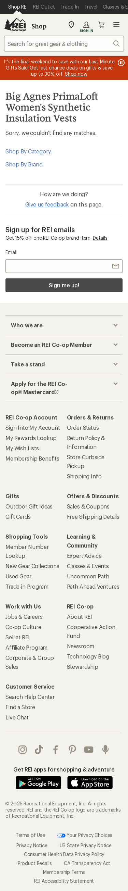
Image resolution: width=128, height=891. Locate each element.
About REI (80, 616)
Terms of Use (30, 835)
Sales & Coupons (88, 506)
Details (100, 238)
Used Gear (18, 576)
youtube (88, 749)
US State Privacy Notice (86, 845)
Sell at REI (17, 637)
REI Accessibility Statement (64, 881)
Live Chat (17, 717)
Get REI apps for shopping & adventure (64, 769)
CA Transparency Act (87, 863)
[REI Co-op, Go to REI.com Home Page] (15, 25)
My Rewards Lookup (31, 438)
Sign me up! (64, 285)
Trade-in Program (26, 586)
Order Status (83, 427)
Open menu (116, 25)
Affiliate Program (26, 647)
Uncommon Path (88, 576)
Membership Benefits (32, 458)
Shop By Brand (24, 164)
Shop (38, 26)
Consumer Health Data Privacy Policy (64, 854)
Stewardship (82, 666)
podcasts (105, 749)
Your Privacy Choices (85, 835)
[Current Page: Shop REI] (17, 7)
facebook (55, 749)
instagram (22, 749)
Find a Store (20, 707)
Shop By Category (28, 151)
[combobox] (64, 43)
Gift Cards (17, 516)
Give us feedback (47, 204)
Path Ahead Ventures (93, 586)
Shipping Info (84, 476)
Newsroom (81, 646)
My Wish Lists (22, 448)
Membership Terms (64, 872)
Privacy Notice (31, 845)
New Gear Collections (32, 566)
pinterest (72, 749)
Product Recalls (35, 863)
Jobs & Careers (24, 616)
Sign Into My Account (32, 427)
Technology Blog (88, 656)
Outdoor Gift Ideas (29, 506)
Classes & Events (88, 566)
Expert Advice (84, 555)
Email (11, 252)
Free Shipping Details (93, 516)
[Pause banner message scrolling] (120, 63)
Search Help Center (30, 696)
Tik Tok (38, 749)
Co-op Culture (23, 627)
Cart (101, 25)
